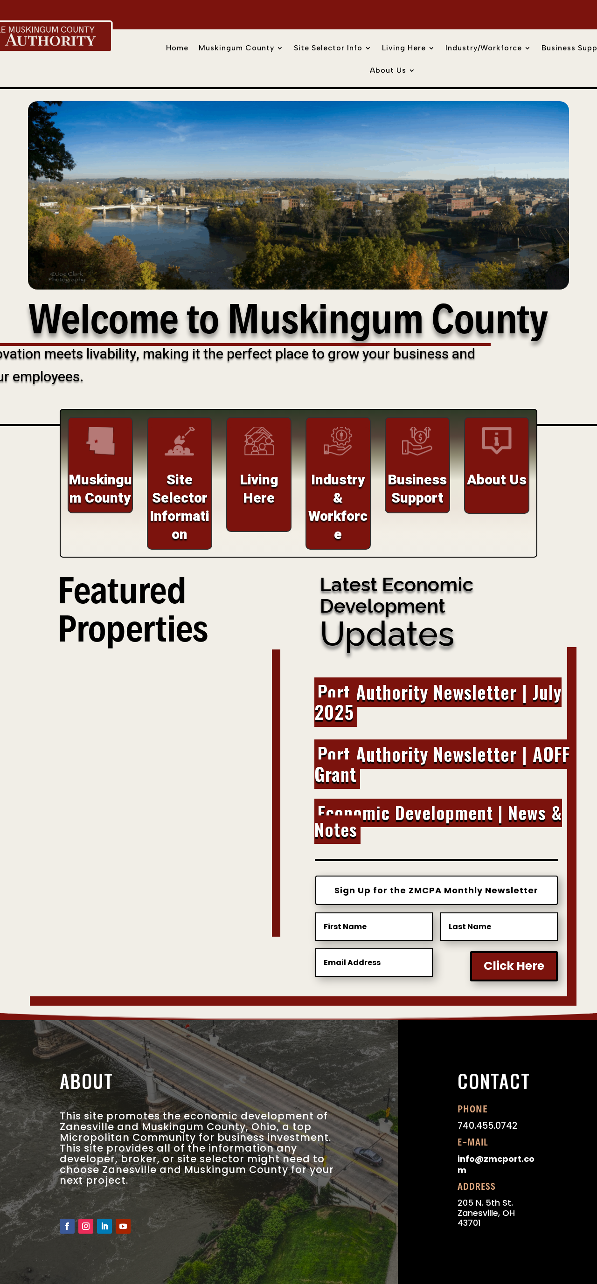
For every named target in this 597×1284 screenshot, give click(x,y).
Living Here (404, 48)
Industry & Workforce (338, 507)
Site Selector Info (328, 48)
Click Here (514, 966)
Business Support (417, 489)
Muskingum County (236, 48)
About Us (388, 71)
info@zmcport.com (496, 1164)
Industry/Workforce (483, 48)
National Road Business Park (150, 865)
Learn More (150, 932)
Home (177, 48)
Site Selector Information (179, 507)
